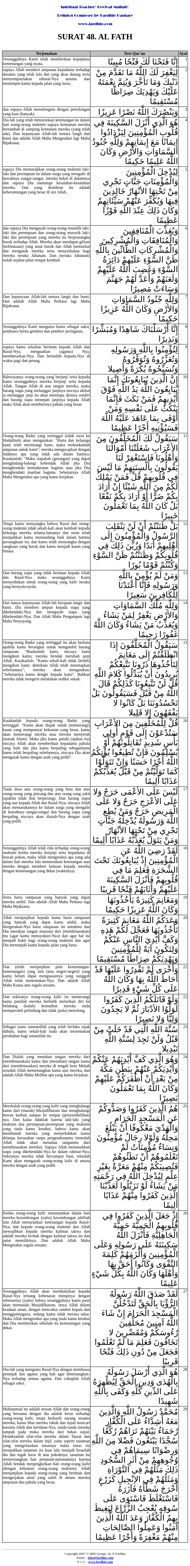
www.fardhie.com (100, 1562)
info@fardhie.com (100, 1558)
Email (80, 1558)
